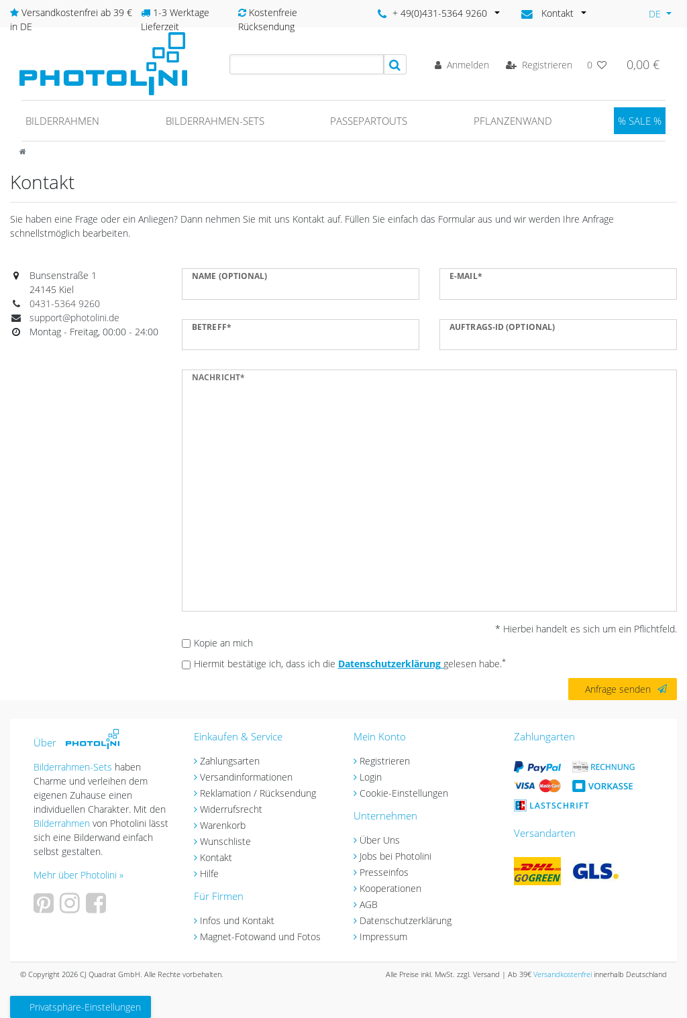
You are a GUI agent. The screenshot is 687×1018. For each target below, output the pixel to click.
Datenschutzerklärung (406, 920)
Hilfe (209, 873)
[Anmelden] (461, 64)
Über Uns (380, 840)
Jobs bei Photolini (395, 856)
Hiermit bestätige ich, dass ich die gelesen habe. (350, 663)
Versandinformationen (246, 777)
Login (371, 777)
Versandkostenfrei (562, 974)
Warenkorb (223, 825)
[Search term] (306, 64)
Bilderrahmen (62, 120)
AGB (369, 904)
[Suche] (395, 64)
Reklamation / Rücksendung (258, 793)
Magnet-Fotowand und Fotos (260, 936)
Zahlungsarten (230, 760)
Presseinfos (384, 872)
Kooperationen (390, 888)
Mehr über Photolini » (78, 874)
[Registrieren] (539, 64)
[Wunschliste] (597, 64)
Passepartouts (368, 120)
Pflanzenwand (513, 120)
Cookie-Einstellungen (404, 793)
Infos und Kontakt (237, 920)
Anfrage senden (626, 689)
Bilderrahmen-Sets (215, 120)
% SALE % (640, 120)
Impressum (383, 936)
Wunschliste (225, 841)
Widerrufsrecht (231, 809)
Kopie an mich (223, 642)
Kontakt (216, 857)
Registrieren (385, 760)
